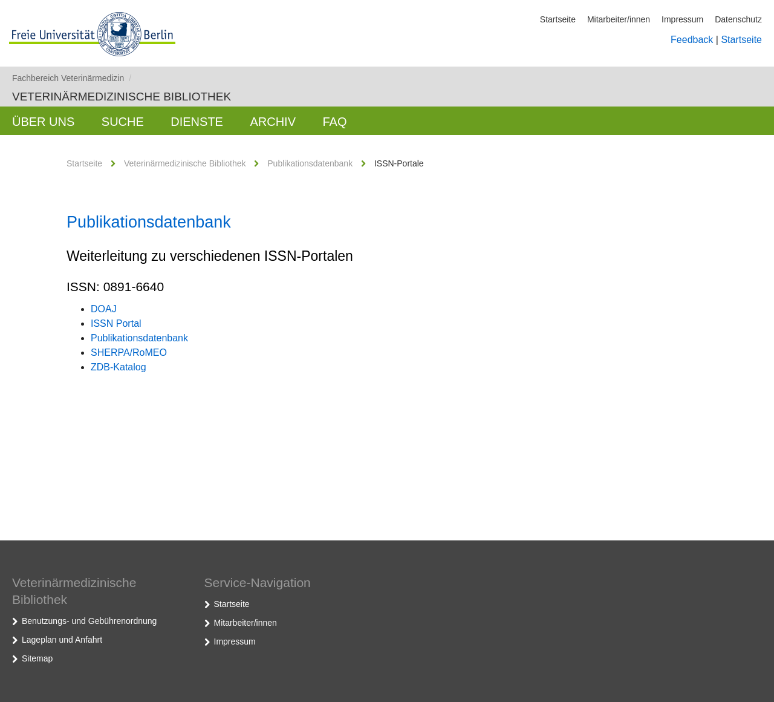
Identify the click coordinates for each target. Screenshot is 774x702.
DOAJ (104, 309)
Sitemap (37, 658)
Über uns (43, 121)
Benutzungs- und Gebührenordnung (89, 621)
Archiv (273, 121)
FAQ (334, 121)
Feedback (692, 39)
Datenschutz (738, 19)
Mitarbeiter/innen (618, 19)
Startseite (558, 19)
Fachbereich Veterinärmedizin (71, 78)
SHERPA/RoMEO (129, 352)
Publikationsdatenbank (310, 163)
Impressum (682, 19)
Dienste (197, 121)
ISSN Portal (116, 323)
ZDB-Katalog (118, 367)
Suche (123, 121)
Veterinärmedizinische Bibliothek (121, 96)
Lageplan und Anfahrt (62, 640)
